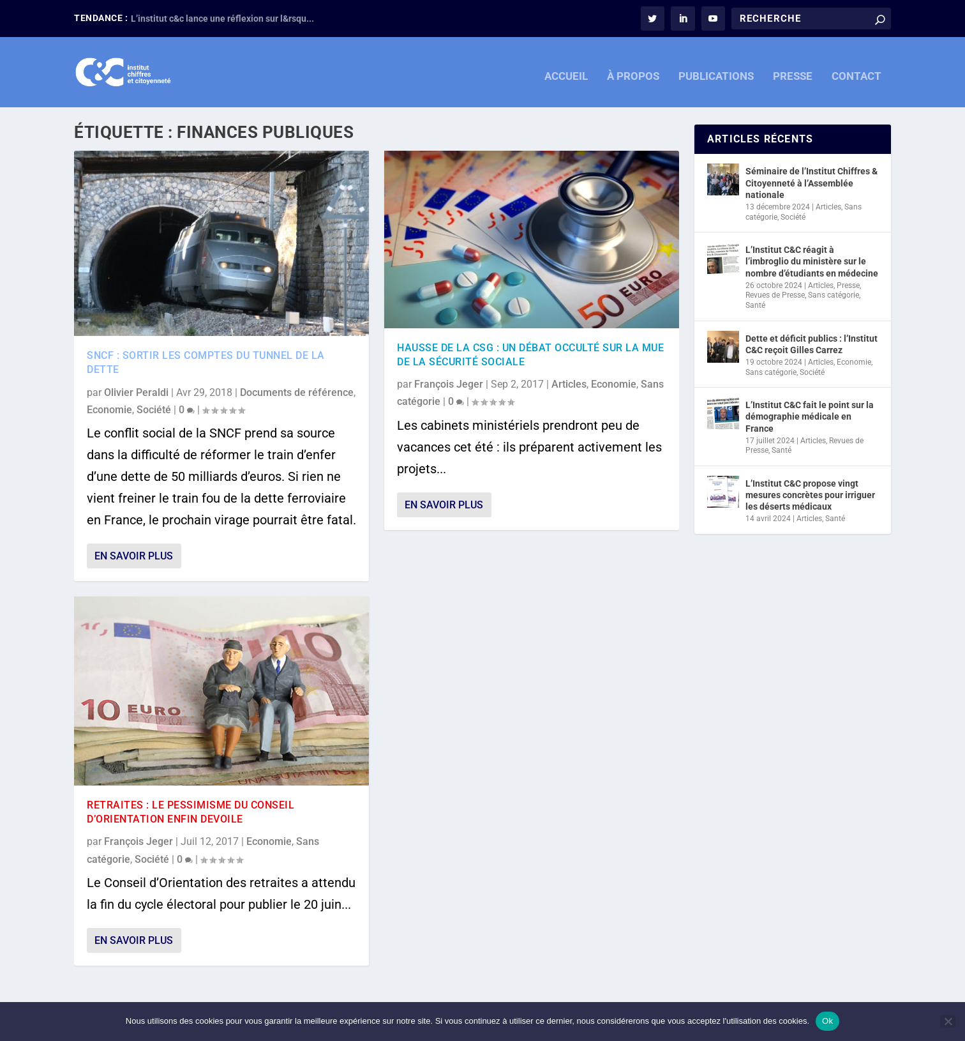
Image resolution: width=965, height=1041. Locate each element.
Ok (827, 1021)
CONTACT (856, 69)
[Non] (947, 1021)
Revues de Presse (775, 295)
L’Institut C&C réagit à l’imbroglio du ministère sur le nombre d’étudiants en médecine (811, 261)
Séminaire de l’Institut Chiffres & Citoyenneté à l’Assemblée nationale (811, 182)
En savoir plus (133, 556)
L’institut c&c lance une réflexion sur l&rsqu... (222, 18)
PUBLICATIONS (716, 69)
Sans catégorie (833, 295)
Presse (848, 285)
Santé (755, 305)
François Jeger (138, 841)
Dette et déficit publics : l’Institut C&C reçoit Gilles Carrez (811, 344)
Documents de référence (297, 392)
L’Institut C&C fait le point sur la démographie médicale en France (809, 416)
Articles (569, 384)
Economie (109, 410)
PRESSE (792, 69)
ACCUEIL (566, 69)
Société (154, 410)
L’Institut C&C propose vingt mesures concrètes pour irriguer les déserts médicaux (810, 495)
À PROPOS (633, 69)
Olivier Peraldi (136, 392)
